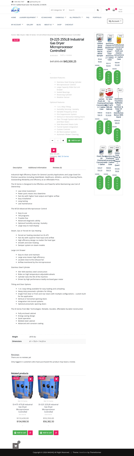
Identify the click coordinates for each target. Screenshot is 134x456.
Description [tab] (17, 167)
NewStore (83, 452)
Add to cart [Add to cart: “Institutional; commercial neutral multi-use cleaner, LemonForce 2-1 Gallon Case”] (117, 77)
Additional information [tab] (37, 167)
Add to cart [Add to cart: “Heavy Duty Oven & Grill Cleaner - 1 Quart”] (117, 183)
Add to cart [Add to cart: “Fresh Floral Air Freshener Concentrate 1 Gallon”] (100, 182)
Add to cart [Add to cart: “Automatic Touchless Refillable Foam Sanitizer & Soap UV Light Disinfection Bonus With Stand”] (117, 135)
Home (13, 35)
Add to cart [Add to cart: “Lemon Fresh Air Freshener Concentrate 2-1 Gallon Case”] (100, 127)
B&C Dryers (21, 35)
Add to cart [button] (21, 433)
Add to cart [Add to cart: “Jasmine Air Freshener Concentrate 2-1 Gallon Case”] (109, 182)
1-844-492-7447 (18, 2)
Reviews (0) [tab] (57, 167)
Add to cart (75, 140)
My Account (114, 21)
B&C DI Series (31, 35)
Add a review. (66, 55)
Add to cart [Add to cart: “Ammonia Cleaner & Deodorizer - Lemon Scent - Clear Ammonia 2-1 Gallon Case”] (109, 77)
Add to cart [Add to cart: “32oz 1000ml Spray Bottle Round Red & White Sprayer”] (100, 73)
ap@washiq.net (33, 2)
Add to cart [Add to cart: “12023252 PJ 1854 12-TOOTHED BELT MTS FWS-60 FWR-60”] (109, 127)
